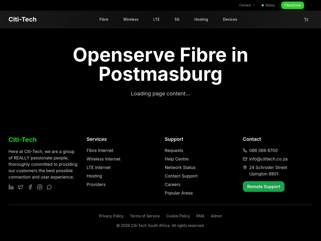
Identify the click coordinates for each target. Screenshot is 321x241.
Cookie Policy (178, 216)
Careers (173, 184)
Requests (174, 150)
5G (177, 19)
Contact (247, 5)
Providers (96, 184)
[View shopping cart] (306, 19)
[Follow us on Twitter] (20, 187)
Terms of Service (145, 216)
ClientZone (292, 5)
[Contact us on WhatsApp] (49, 187)
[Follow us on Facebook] (30, 187)
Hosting (201, 19)
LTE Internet (98, 167)
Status (268, 5)
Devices (230, 19)
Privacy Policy (111, 216)
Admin (216, 216)
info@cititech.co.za (268, 159)
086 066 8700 (263, 150)
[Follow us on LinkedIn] (11, 187)
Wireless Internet (104, 159)
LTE (156, 19)
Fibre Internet (100, 150)
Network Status (180, 167)
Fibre (103, 19)
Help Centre (177, 159)
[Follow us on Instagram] (39, 187)
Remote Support (263, 186)
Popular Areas (179, 193)
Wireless (131, 19)
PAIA (200, 216)
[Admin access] (311, 5)
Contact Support (181, 176)
